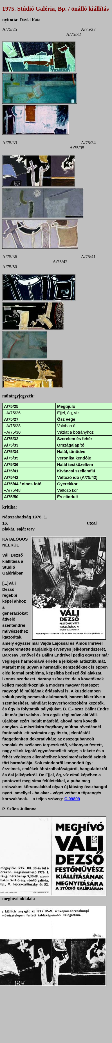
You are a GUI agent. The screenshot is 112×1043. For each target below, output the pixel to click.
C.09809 (72, 799)
